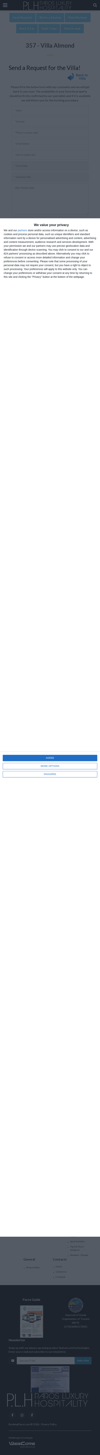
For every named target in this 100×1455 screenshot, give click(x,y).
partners (22, 230)
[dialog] (50, 727)
